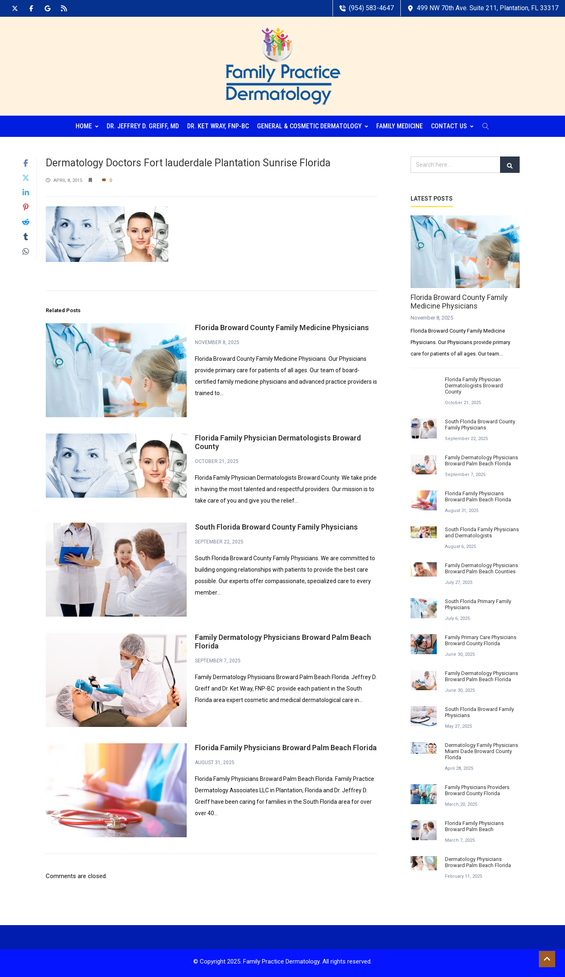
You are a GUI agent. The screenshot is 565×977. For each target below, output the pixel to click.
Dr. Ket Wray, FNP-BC (218, 124)
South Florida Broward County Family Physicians (276, 525)
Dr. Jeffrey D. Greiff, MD (143, 124)
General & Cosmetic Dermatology (312, 124)
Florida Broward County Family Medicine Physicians (282, 326)
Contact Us (452, 124)
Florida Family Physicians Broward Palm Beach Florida (286, 746)
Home (87, 124)
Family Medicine (399, 124)
